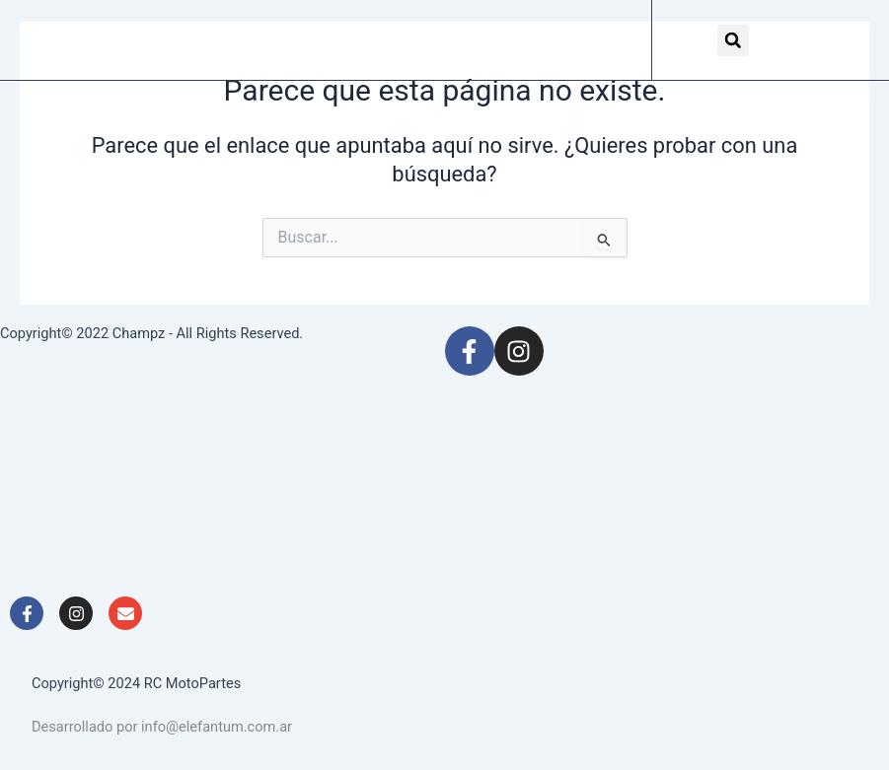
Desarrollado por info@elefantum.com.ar (162, 726)
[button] (733, 40)
